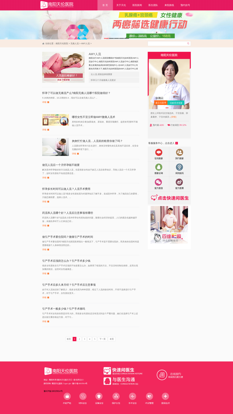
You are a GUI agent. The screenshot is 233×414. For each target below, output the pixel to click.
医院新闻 (137, 5)
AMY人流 (85, 43)
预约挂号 (185, 5)
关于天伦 (121, 5)
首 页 (105, 5)
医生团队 (153, 5)
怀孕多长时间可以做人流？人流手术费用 (66, 188)
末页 (112, 339)
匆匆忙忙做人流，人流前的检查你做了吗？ (97, 140)
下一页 (102, 339)
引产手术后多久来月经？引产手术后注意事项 (69, 284)
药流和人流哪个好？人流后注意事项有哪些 (67, 212)
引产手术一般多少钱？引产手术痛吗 (63, 308)
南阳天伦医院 (62, 43)
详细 (44, 102)
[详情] (177, 117)
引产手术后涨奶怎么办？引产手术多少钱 (66, 260)
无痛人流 (74, 43)
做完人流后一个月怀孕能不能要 (61, 164)
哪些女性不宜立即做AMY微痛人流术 (93, 117)
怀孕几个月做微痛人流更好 (103, 80)
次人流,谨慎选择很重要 (101, 74)
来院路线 (169, 5)
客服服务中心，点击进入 (163, 143)
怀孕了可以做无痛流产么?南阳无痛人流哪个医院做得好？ (76, 93)
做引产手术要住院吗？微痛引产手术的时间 (67, 236)
